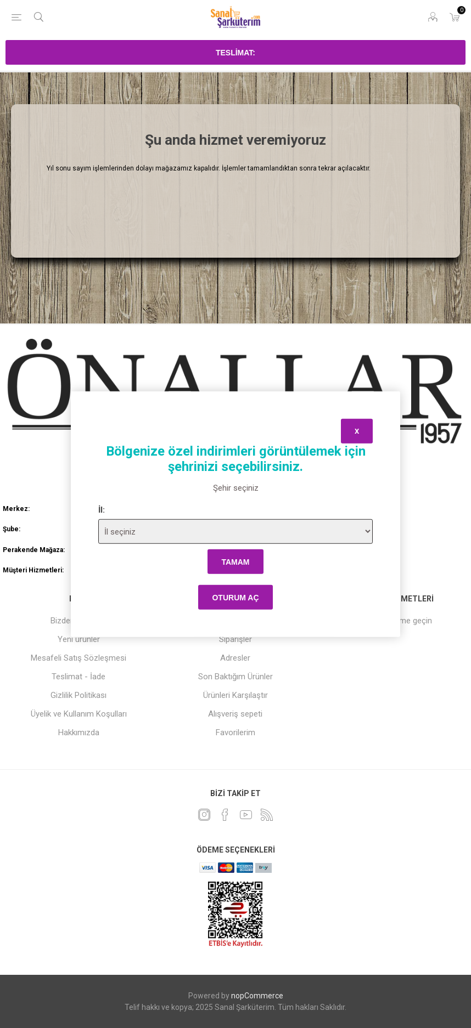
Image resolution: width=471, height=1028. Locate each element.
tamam (235, 561)
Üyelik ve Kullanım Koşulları (79, 714)
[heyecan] (204, 814)
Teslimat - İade (78, 676)
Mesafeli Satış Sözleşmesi (78, 658)
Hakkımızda (78, 732)
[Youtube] (246, 814)
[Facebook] (225, 814)
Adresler (235, 658)
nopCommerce (257, 995)
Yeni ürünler (79, 639)
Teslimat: (235, 52)
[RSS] (267, 814)
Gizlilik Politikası (78, 695)
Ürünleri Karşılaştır (235, 695)
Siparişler (235, 639)
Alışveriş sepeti (235, 714)
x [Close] (357, 431)
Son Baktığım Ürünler (235, 676)
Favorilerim (235, 732)
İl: (101, 510)
